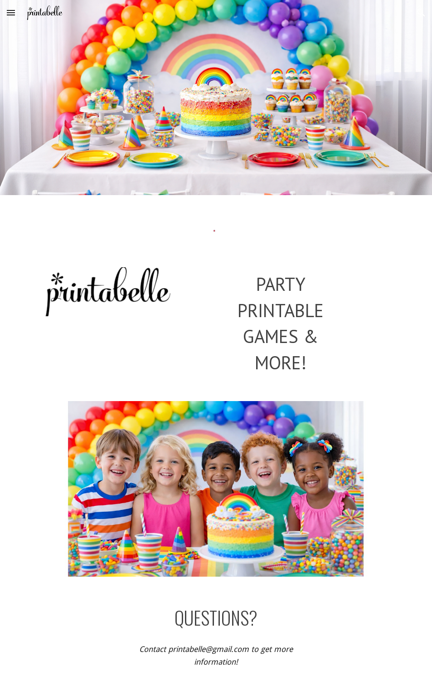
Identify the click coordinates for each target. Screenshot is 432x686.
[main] (280, 323)
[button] (11, 12)
